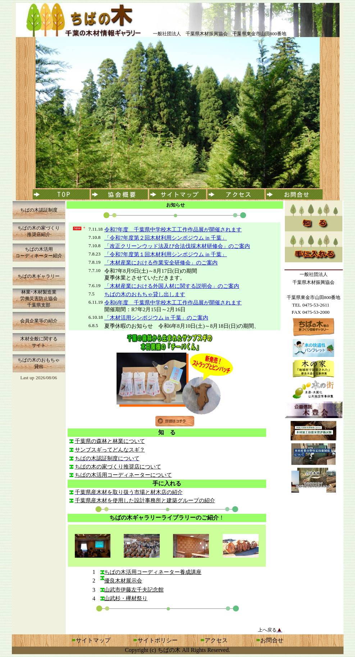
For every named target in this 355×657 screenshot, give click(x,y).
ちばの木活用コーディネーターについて (123, 475)
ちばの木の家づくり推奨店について (118, 467)
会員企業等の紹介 (39, 320)
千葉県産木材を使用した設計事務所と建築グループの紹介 (145, 500)
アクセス (214, 640)
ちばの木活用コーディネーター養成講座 (152, 572)
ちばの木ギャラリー (39, 276)
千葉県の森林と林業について (110, 441)
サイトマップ (93, 640)
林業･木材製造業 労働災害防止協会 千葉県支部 (39, 298)
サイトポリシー (157, 640)
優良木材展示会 (123, 581)
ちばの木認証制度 (39, 210)
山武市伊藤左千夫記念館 (134, 590)
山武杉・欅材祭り (125, 598)
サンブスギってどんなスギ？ (110, 450)
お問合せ (271, 640)
